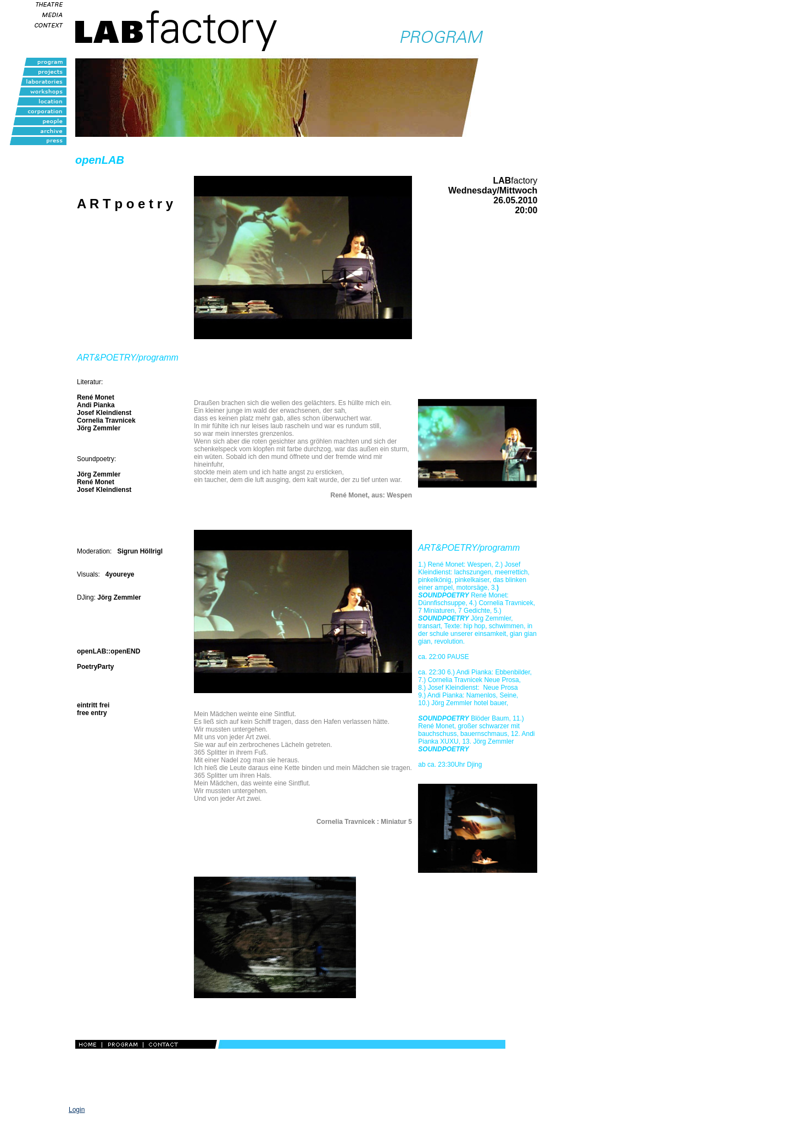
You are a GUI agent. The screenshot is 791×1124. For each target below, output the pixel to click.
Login (77, 1110)
